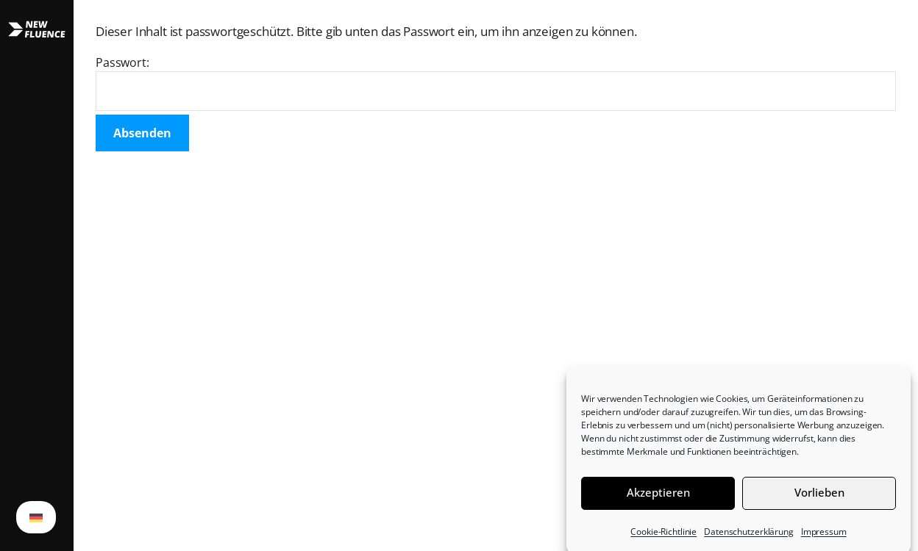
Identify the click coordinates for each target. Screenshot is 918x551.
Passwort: (496, 82)
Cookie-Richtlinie (663, 536)
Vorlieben (819, 496)
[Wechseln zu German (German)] (36, 517)
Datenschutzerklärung (749, 536)
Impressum (824, 536)
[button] (37, 275)
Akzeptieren (658, 496)
